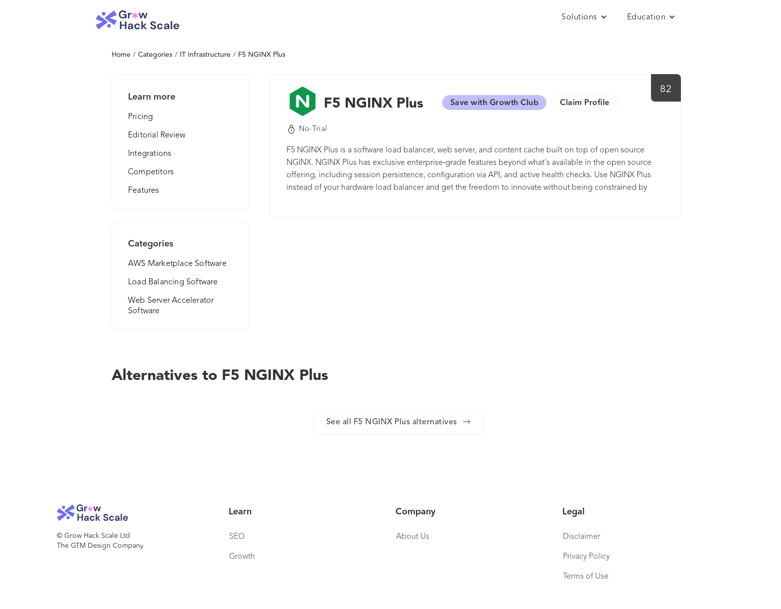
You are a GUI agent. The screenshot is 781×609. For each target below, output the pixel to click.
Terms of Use (586, 577)
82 (665, 90)
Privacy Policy (586, 557)
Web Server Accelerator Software (171, 306)
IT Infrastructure (205, 54)
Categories (155, 54)
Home (121, 54)
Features (143, 191)
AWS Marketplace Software (177, 264)
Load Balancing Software (173, 282)
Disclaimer (581, 537)
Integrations (149, 154)
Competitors (151, 172)
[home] (137, 20)
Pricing (140, 117)
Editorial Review (156, 135)
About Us (412, 537)
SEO (237, 537)
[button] (584, 17)
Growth (242, 557)
